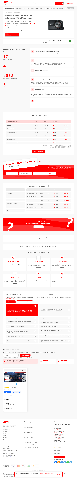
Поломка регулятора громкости (33, 211)
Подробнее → (66, 193)
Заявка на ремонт (54, 8)
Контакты (61, 8)
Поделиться (55, 462)
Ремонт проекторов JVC (29, 427)
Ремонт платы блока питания (13, 135)
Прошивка (9, 125)
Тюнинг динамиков (11, 139)
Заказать (66, 125)
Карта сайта (5, 460)
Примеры (5, 433)
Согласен (58, 474)
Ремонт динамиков (11, 128)
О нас (28, 8)
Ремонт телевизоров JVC (29, 432)
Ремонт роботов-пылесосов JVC (30, 442)
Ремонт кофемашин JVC (29, 430)
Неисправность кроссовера (32, 207)
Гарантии (41, 8)
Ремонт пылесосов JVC (28, 437)
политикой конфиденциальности (20, 176)
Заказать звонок (38, 226)
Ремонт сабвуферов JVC (29, 444)
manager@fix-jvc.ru (58, 438)
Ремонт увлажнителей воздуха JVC (31, 447)
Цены (24, 8)
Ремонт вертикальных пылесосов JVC (32, 440)
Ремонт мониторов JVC (28, 435)
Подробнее (38, 267)
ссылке (9, 456)
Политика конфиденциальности (38, 470)
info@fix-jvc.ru (57, 435)
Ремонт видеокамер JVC (29, 425)
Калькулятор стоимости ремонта (10, 450)
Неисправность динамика (32, 193)
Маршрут (8, 392)
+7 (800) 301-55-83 (38, 2)
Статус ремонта (70, 8)
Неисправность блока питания (33, 204)
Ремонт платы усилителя (12, 132)
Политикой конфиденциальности (28, 357)
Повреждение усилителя (31, 196)
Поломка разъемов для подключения (31, 200)
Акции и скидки (47, 8)
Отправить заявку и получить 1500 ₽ (41, 173)
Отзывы (32, 8)
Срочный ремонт (19, 8)
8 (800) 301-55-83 (58, 432)
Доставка (36, 8)
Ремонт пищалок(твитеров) (13, 143)
